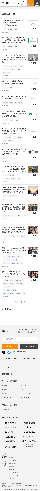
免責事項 (11, 466)
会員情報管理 (13, 463)
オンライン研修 (18, 102)
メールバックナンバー (20, 352)
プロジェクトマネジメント (9, 66)
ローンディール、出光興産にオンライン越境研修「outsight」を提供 (14, 97)
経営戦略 (23, 385)
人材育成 (5, 102)
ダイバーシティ (20, 236)
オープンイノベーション (9, 69)
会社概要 (11, 469)
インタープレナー (12, 196)
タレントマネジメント (8, 236)
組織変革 (4, 389)
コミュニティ (6, 256)
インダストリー (6, 393)
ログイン (10, 346)
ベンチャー (6, 120)
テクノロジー (25, 397)
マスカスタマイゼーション (9, 290)
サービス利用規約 (14, 472)
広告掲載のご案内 (11, 358)
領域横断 (18, 293)
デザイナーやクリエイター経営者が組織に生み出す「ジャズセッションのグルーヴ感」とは (14, 250)
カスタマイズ (6, 287)
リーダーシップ (17, 137)
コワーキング (20, 263)
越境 (16, 29)
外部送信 (11, 478)
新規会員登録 (28, 346)
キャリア (5, 87)
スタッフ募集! (13, 460)
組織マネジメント (16, 256)
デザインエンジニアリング (16, 280)
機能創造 (5, 283)
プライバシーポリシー (15, 475)
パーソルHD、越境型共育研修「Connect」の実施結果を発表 (12, 82)
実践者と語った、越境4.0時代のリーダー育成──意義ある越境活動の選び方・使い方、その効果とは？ (13, 230)
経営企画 (10, 29)
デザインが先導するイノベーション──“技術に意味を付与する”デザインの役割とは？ (14, 274)
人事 (4, 29)
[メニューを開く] (3, 3)
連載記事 (6, 409)
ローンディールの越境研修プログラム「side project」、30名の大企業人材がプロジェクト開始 (14, 151)
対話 (24, 215)
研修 (17, 120)
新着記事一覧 (8, 374)
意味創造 (12, 283)
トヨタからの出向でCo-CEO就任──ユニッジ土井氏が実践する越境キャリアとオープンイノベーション (14, 169)
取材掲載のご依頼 (29, 358)
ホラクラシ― (6, 263)
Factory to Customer (8, 293)
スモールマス (20, 283)
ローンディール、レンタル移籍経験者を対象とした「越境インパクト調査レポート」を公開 (14, 131)
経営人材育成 (6, 72)
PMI (19, 215)
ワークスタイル (7, 215)
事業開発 (21, 66)
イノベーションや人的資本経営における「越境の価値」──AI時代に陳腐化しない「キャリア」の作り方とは (14, 58)
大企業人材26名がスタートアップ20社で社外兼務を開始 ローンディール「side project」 (13, 23)
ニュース (6, 367)
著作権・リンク (13, 457)
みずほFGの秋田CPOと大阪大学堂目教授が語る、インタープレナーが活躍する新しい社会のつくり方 (14, 189)
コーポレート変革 (26, 393)
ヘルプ (11, 454)
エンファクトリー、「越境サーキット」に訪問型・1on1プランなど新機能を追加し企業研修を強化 (14, 40)
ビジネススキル (7, 137)
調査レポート (11, 140)
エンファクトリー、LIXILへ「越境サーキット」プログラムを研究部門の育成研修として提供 (14, 114)
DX (15, 158)
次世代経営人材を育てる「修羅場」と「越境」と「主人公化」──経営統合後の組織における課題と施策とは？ (14, 208)
